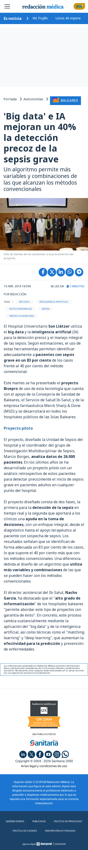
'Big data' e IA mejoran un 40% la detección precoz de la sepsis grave (40, 137)
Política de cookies (25, 830)
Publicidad (39, 821)
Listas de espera (67, 18)
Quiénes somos (15, 821)
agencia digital (29, 844)
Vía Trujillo (40, 18)
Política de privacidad (68, 821)
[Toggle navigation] (7, 6)
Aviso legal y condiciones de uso (44, 766)
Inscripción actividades (60, 830)
